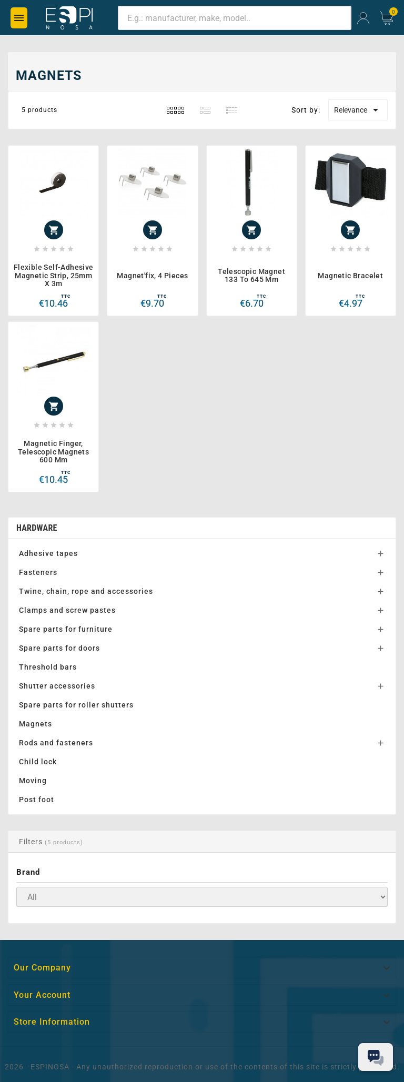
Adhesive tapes (48, 553)
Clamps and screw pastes (67, 610)
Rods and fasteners (56, 743)
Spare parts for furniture (66, 629)
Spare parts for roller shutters (76, 705)
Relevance (358, 110)
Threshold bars (48, 667)
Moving (33, 780)
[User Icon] (363, 18)
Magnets (35, 724)
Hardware (36, 528)
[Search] (234, 18)
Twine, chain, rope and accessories (86, 591)
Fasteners (38, 572)
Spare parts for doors (59, 648)
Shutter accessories (57, 686)
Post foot (36, 799)
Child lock (38, 761)
